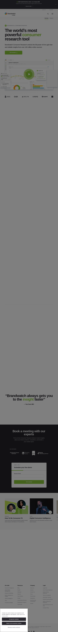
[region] (14, 620)
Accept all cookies (14, 619)
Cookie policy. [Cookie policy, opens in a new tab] (5, 616)
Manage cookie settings (14, 627)
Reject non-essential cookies (13, 623)
